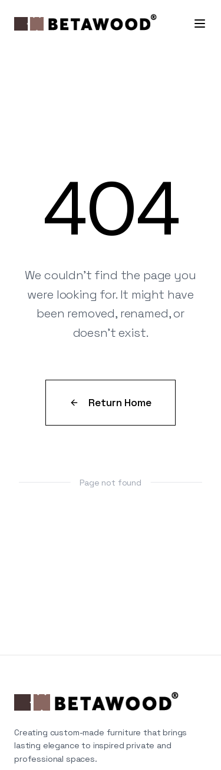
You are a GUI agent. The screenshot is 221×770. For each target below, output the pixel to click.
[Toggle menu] (200, 23)
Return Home (110, 402)
